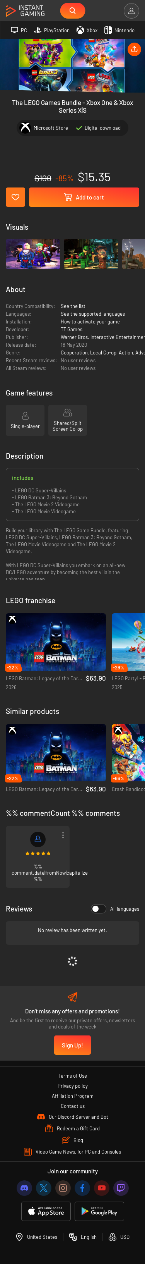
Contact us (73, 1106)
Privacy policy (73, 1086)
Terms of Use (72, 1076)
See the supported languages (93, 314)
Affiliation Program (73, 1096)
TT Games (71, 329)
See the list (73, 306)
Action (126, 352)
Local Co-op (103, 352)
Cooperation (74, 352)
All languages (115, 908)
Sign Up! (72, 1045)
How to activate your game (90, 321)
